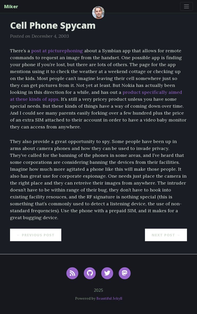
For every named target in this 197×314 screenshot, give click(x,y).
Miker (11, 6)
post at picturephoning (57, 51)
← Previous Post (36, 234)
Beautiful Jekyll (109, 298)
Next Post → (166, 234)
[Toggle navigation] (186, 6)
